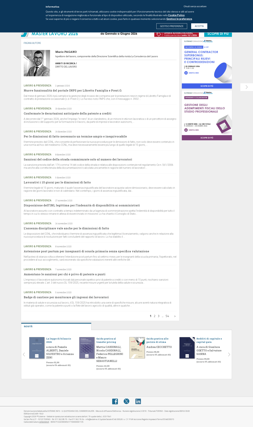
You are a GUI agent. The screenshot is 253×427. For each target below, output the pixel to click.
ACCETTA (199, 26)
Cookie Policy (176, 15)
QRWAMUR (44, 422)
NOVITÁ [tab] (56, 325)
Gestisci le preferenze (179, 19)
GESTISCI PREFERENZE (171, 26)
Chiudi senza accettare (195, 6)
